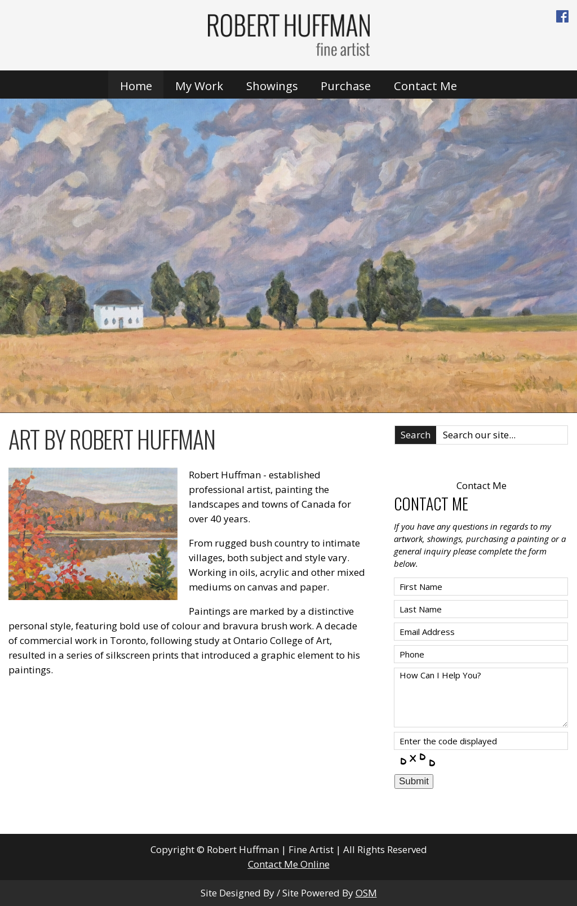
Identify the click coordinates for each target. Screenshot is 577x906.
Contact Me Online (289, 864)
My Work (199, 86)
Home (136, 86)
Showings (272, 86)
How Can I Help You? (481, 697)
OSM (366, 892)
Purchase (346, 86)
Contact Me (425, 86)
